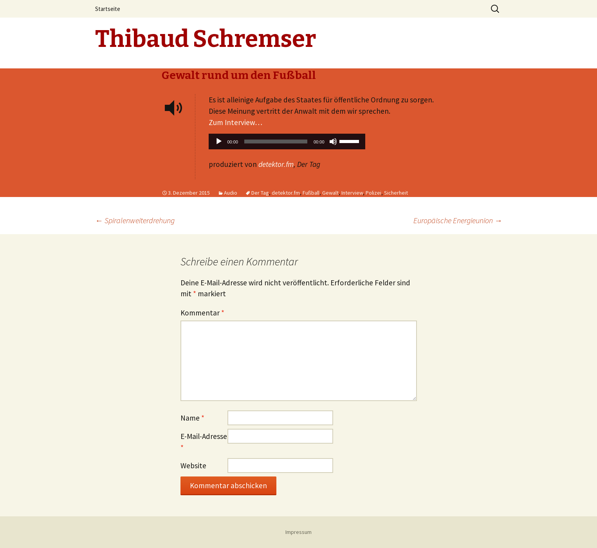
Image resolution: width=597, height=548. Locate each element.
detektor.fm (276, 164)
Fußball (311, 192)
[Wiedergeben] (219, 141)
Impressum (298, 531)
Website (193, 465)
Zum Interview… (235, 122)
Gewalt (330, 192)
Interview (352, 192)
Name (192, 418)
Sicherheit (396, 192)
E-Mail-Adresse (203, 442)
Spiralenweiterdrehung (135, 220)
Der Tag (260, 192)
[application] (287, 143)
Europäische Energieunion (457, 220)
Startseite (107, 9)
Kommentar (202, 312)
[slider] (275, 141)
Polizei (373, 192)
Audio (230, 192)
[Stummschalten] (333, 141)
